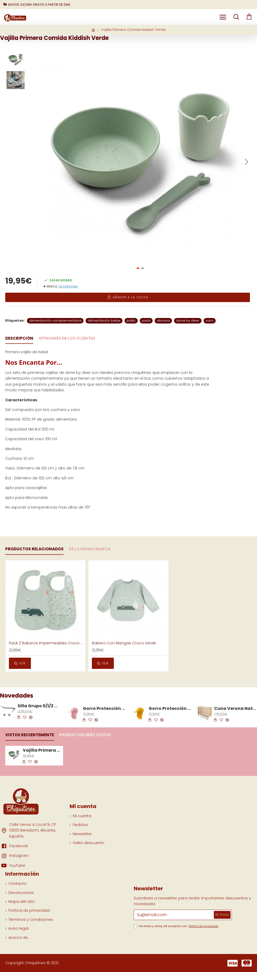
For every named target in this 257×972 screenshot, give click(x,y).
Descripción (19, 338)
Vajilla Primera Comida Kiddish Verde (42, 750)
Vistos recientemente (29, 735)
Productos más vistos (85, 735)
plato (131, 320)
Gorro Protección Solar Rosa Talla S (104, 708)
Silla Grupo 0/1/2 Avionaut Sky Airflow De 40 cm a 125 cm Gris (39, 706)
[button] (246, 161)
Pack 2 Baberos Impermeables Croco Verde (46, 643)
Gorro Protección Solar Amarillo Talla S (170, 708)
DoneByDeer (68, 286)
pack (146, 320)
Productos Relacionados (34, 549)
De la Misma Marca (89, 549)
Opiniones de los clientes (66, 338)
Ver (20, 663)
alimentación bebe (104, 320)
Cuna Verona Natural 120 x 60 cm (235, 708)
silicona (163, 320)
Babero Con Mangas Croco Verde (124, 643)
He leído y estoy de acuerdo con (176, 926)
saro (210, 320)
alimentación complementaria (55, 320)
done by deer (187, 320)
